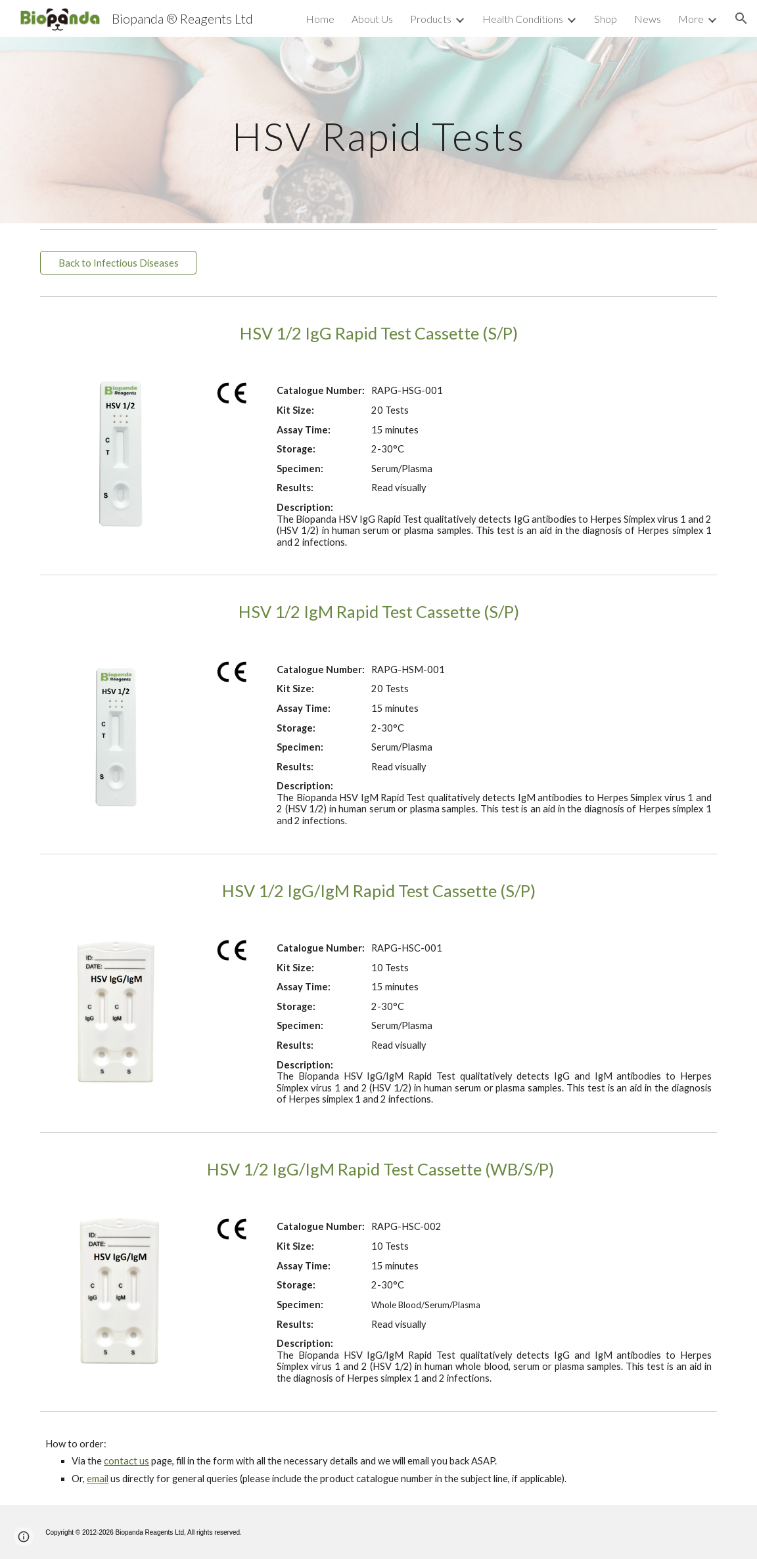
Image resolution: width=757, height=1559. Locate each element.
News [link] (647, 18)
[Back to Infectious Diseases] (118, 263)
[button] (741, 18)
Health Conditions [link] (522, 18)
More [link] (691, 18)
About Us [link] (372, 18)
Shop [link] (605, 18)
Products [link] (430, 18)
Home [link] (320, 18)
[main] (378, 130)
